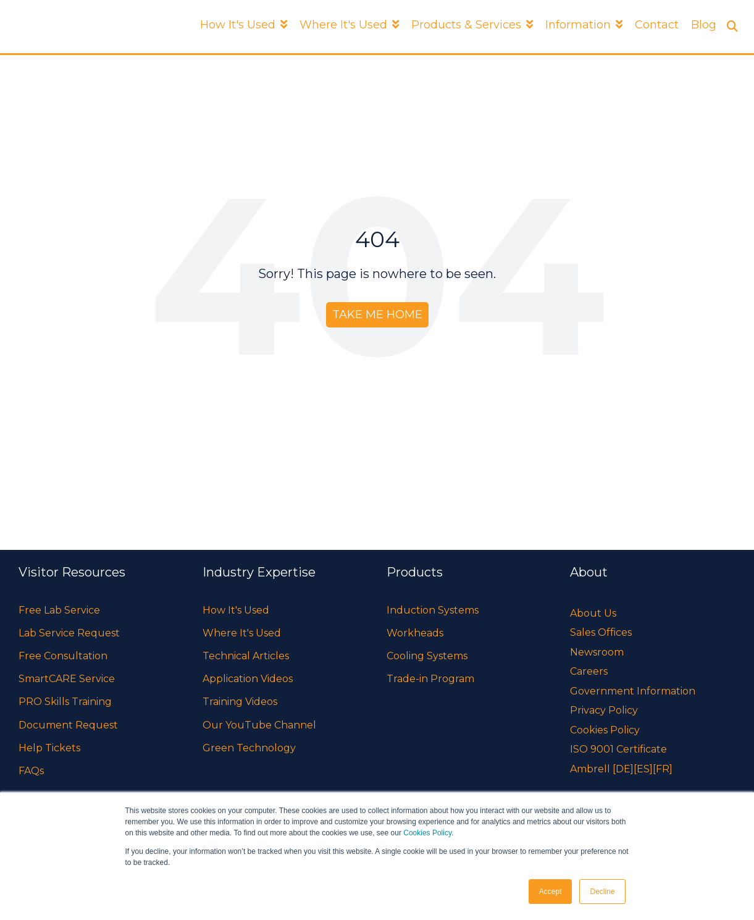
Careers (589, 671)
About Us (593, 613)
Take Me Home (377, 314)
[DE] (623, 769)
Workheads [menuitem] (415, 633)
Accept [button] (550, 891)
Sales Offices (601, 632)
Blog (703, 25)
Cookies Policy (427, 833)
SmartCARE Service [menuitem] (67, 679)
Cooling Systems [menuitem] (427, 656)
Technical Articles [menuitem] (246, 656)
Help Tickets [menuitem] (49, 748)
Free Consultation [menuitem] (63, 656)
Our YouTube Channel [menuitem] (259, 725)
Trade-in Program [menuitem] (430, 679)
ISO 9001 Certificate (618, 749)
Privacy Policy (604, 710)
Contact (657, 25)
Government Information (632, 691)
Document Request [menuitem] (68, 725)
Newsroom (597, 652)
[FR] (662, 769)
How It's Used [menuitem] (236, 610)
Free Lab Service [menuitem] (59, 610)
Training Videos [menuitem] (240, 701)
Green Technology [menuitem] (249, 748)
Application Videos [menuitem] (248, 679)
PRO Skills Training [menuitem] (65, 701)
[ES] (643, 769)
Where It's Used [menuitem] (242, 633)
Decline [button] (602, 891)
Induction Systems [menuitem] (433, 610)
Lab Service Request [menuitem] (69, 633)
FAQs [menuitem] (31, 771)
